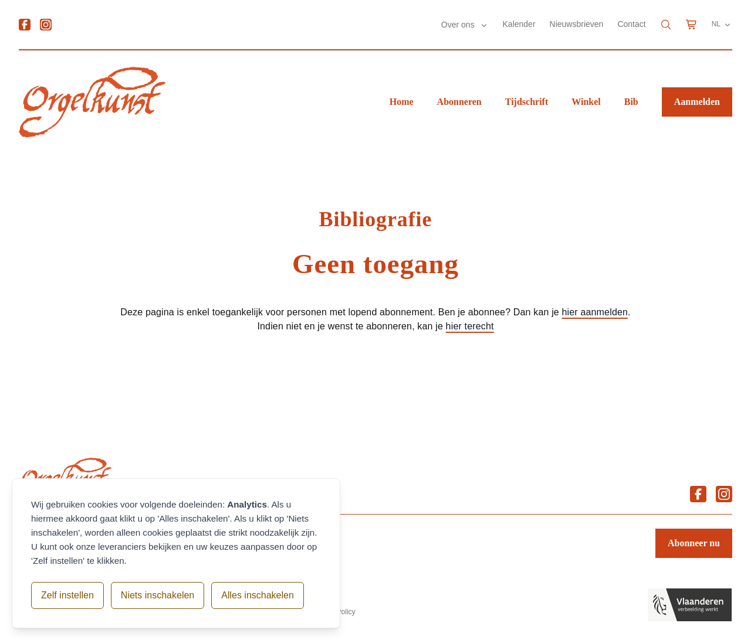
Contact (631, 24)
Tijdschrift (526, 102)
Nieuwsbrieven (577, 24)
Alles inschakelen (257, 595)
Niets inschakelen (157, 595)
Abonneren (459, 102)
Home (402, 102)
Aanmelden (697, 102)
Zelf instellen (67, 595)
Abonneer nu (694, 543)
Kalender (519, 24)
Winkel (586, 102)
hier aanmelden (595, 312)
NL (722, 24)
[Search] (666, 24)
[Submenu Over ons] (484, 25)
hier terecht (470, 326)
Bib (631, 102)
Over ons (459, 24)
